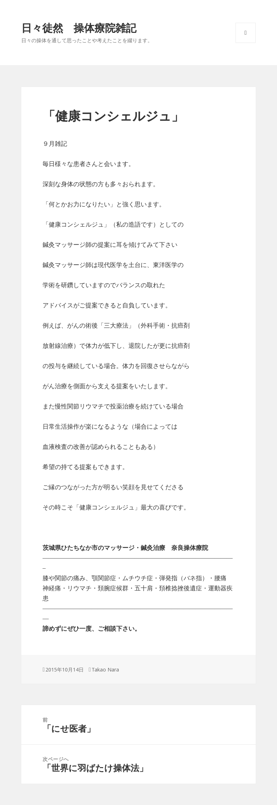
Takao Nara (105, 669)
